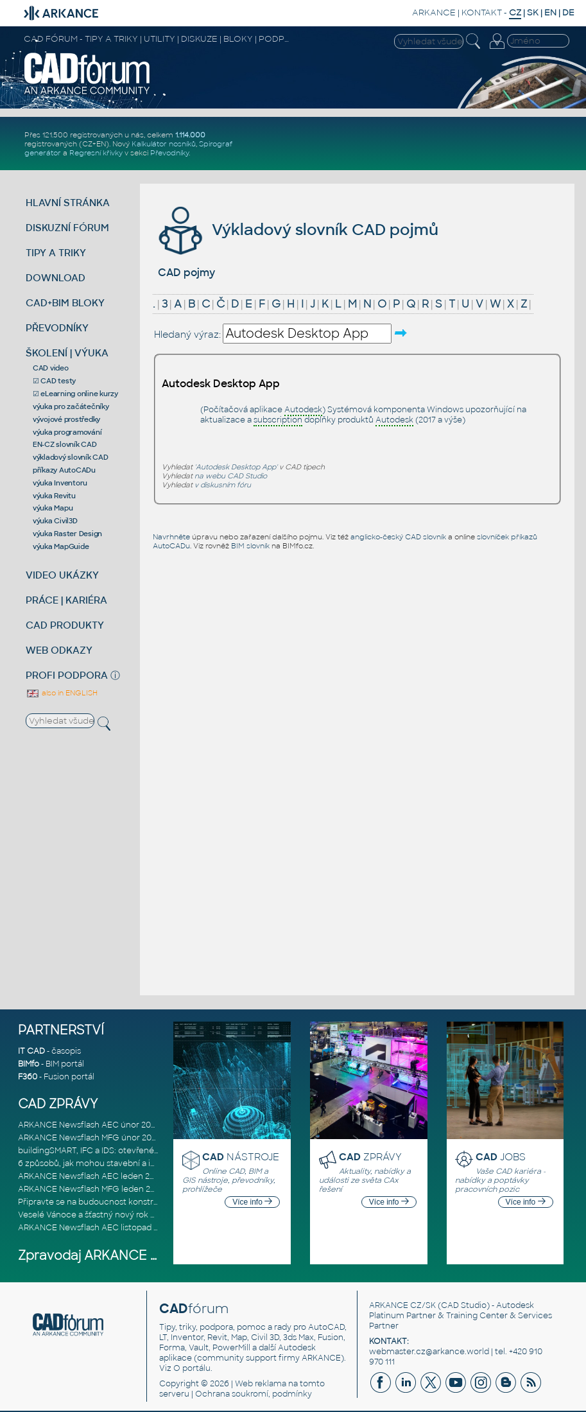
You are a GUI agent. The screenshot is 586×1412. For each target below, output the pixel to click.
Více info (252, 1202)
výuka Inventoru (60, 482)
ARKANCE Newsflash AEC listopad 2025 (95, 1228)
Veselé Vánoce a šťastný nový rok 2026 (93, 1215)
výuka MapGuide (61, 546)
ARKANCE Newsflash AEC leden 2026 (91, 1176)
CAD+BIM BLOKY (65, 303)
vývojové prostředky (66, 419)
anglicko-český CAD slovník (398, 536)
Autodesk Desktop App (221, 383)
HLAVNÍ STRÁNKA (68, 202)
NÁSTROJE (240, 1157)
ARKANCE (434, 12)
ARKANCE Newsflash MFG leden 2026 (91, 1189)
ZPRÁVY (370, 1157)
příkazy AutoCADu (64, 470)
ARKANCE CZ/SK (402, 1305)
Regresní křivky (96, 152)
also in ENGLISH (62, 692)
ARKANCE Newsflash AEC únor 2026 (89, 1125)
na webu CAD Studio (230, 475)
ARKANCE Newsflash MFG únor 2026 (89, 1138)
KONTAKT (481, 12)
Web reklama (260, 1384)
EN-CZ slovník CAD (65, 444)
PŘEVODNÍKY (57, 328)
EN (550, 12)
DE (568, 12)
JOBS (501, 1157)
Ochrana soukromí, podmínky (253, 1394)
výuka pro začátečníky (71, 406)
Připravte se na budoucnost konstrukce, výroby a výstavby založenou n (157, 1202)
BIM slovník (250, 545)
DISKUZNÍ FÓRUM (67, 228)
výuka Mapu (53, 507)
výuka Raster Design (67, 533)
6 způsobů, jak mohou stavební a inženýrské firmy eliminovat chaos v (154, 1163)
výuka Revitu (54, 495)
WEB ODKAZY (59, 650)
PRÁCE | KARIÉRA (66, 600)
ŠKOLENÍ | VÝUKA (67, 353)
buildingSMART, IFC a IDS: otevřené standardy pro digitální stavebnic (150, 1151)
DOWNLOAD (55, 278)
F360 (27, 1077)
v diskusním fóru (222, 484)
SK (533, 12)
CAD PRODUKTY (65, 625)
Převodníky (169, 152)
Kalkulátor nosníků (164, 143)
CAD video (51, 367)
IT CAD (31, 1051)
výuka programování (67, 432)
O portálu (192, 1368)
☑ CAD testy (54, 380)
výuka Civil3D (55, 520)
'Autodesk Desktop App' (235, 466)
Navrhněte (171, 536)
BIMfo (28, 1064)
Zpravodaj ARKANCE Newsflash (116, 1256)
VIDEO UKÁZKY (62, 575)
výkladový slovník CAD (70, 457)
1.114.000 (190, 134)
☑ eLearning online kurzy (75, 393)
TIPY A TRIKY (56, 253)
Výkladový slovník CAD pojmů (296, 230)
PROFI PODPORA (67, 675)
